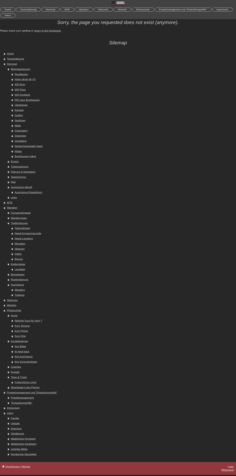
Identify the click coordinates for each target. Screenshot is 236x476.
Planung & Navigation (23, 171)
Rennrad (12, 64)
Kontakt (15, 372)
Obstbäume (17, 433)
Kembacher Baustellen (24, 454)
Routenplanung (19, 279)
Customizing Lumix (25, 382)
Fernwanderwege (21, 212)
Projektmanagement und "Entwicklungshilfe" (32, 392)
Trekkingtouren (19, 223)
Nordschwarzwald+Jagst (29, 146)
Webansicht (227, 470)
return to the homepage (47, 30)
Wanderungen (19, 218)
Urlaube (15, 423)
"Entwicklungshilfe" (21, 403)
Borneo (19, 259)
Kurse (14, 315)
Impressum (13, 408)
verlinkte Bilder (19, 449)
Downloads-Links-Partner (25, 387)
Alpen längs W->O (25, 79)
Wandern (12, 207)
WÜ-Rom (20, 84)
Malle (18, 125)
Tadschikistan (22, 228)
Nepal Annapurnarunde (28, 233)
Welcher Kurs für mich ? (28, 320)
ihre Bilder (20, 346)
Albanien (20, 248)
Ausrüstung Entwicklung (28, 192)
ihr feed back (22, 351)
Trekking (19, 295)
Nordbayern (21, 74)
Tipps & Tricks (19, 377)
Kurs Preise (21, 331)
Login (231, 466)
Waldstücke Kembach (23, 438)
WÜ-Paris (20, 89)
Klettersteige (18, 264)
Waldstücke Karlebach (23, 444)
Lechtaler (20, 269)
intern (10, 413)
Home (10, 53)
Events (15, 161)
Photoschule (14, 310)
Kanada (19, 110)
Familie (15, 418)
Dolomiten (20, 135)
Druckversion (11, 466)
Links (14, 197)
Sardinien (20, 120)
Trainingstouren (20, 166)
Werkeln (11, 305)
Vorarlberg (20, 141)
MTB (9, 202)
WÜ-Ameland (22, 94)
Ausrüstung (17, 284)
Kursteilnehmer (19, 341)
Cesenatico (21, 130)
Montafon (20, 243)
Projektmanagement (22, 397)
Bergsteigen (18, 274)
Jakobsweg (21, 105)
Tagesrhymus (18, 177)
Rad (13, 182)
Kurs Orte (20, 336)
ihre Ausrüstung (23, 356)
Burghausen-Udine (25, 156)
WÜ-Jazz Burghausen (27, 100)
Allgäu (18, 151)
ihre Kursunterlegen (26, 361)
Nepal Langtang (24, 238)
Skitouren (12, 300)
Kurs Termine (22, 326)
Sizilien (19, 115)
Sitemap (25, 466)
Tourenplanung (15, 58)
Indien (18, 254)
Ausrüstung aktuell (21, 187)
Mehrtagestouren (20, 69)
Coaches (16, 367)
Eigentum (16, 428)
